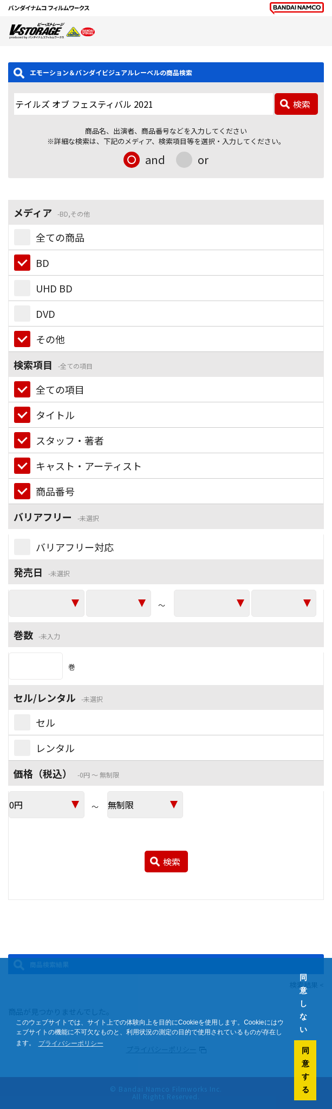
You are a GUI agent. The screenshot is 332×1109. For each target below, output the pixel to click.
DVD (45, 313)
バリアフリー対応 (75, 547)
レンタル (55, 748)
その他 (50, 339)
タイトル (55, 415)
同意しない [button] (303, 1003)
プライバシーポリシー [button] (70, 1043)
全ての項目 (60, 389)
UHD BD (54, 288)
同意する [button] (305, 1070)
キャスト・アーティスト (89, 466)
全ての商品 (60, 237)
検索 (301, 103)
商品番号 (55, 491)
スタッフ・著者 (70, 440)
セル (45, 722)
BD (42, 263)
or (203, 159)
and (155, 159)
